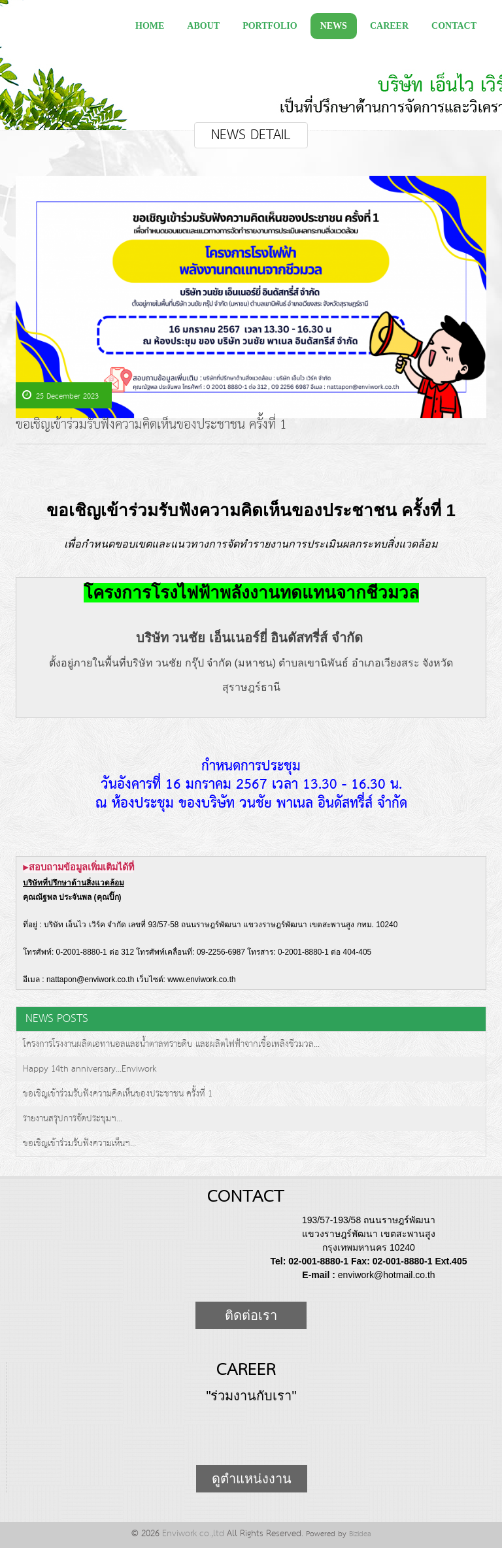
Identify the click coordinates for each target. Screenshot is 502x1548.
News (333, 26)
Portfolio (270, 26)
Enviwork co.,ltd (193, 1533)
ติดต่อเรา (251, 1315)
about (203, 26)
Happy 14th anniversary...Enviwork (89, 1069)
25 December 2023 (60, 396)
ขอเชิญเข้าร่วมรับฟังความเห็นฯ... (79, 1143)
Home (149, 26)
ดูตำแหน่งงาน (252, 1479)
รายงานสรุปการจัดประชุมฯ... (72, 1118)
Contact (454, 26)
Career (389, 26)
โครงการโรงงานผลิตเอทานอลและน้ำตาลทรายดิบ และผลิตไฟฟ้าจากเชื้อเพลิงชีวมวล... (171, 1044)
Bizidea (360, 1534)
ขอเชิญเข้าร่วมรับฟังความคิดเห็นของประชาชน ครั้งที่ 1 (151, 427)
